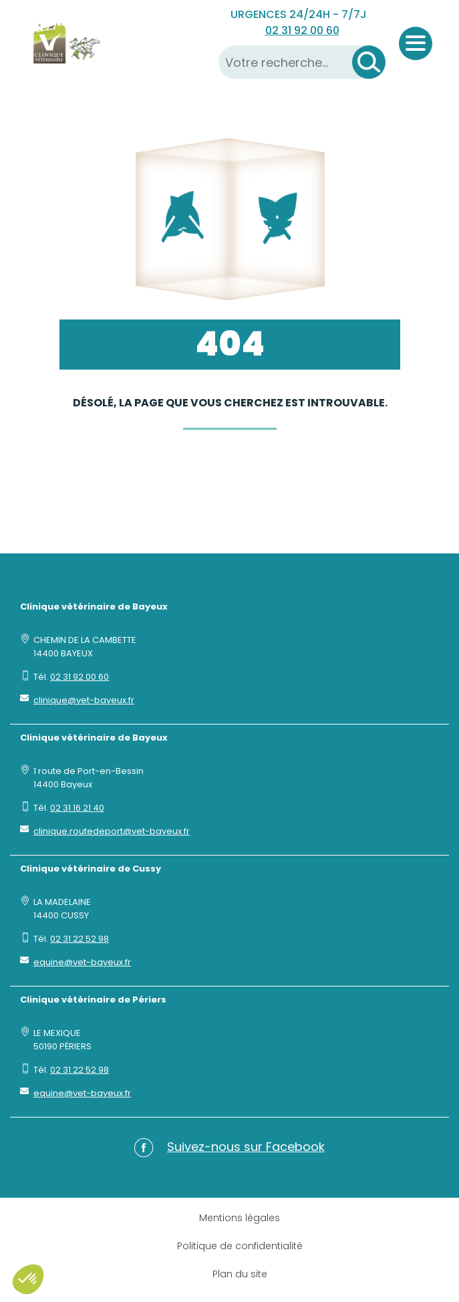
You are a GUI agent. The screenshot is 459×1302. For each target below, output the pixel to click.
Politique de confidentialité (240, 1246)
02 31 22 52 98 (79, 938)
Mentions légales (239, 1217)
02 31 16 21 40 (77, 807)
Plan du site (239, 1274)
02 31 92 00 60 (302, 30)
